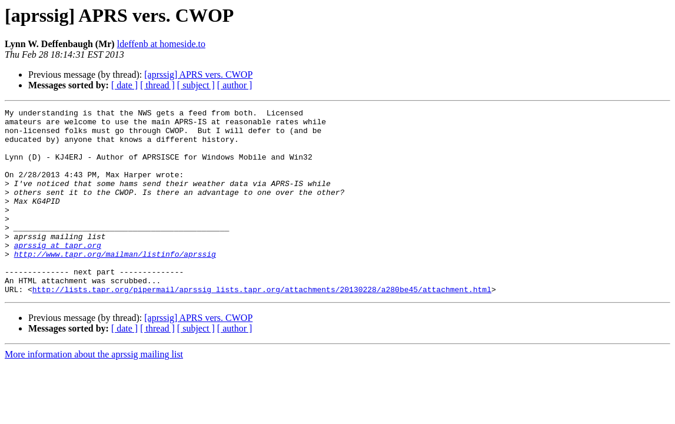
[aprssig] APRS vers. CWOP (198, 74)
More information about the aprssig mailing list (94, 391)
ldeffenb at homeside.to (161, 44)
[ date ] (124, 85)
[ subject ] (196, 85)
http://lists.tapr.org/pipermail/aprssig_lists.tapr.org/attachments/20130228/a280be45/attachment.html (261, 326)
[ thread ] (157, 85)
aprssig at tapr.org (57, 273)
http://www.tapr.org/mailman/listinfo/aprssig (115, 284)
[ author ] (234, 85)
